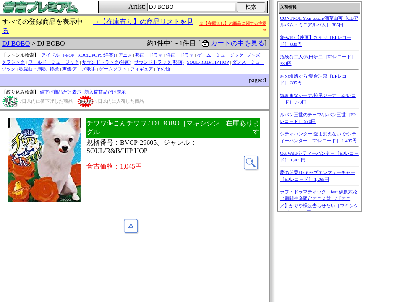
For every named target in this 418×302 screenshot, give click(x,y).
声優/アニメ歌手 (79, 68)
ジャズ (253, 54)
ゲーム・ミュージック (220, 54)
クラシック (13, 62)
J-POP (68, 54)
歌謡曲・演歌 (33, 68)
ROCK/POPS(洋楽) (96, 54)
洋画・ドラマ (180, 54)
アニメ (125, 54)
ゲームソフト (113, 68)
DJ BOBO (16, 43)
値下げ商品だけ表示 (60, 91)
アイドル (50, 54)
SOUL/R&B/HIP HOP (208, 62)
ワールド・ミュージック (53, 62)
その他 (163, 68)
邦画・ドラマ (149, 54)
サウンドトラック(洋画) (106, 62)
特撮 (54, 68)
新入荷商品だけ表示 (105, 91)
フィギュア (141, 68)
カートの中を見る (237, 43)
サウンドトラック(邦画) (158, 62)
